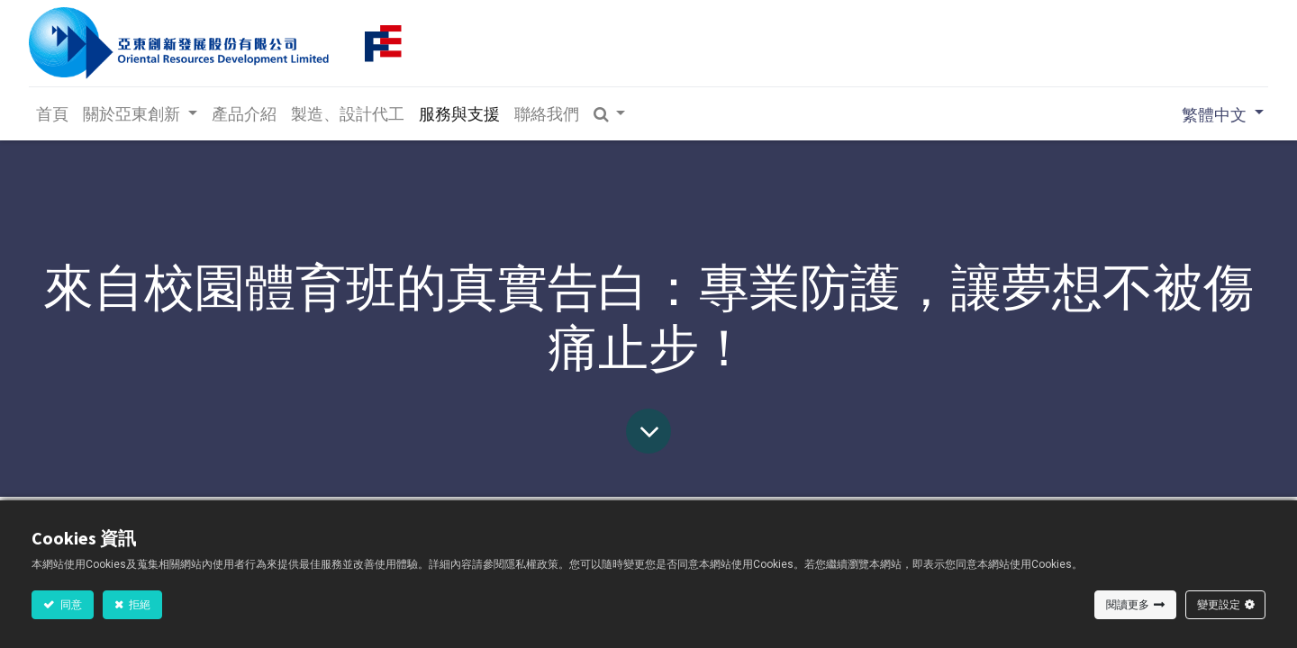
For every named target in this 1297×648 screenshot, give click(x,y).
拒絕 (138, 604)
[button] (612, 113)
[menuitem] (55, 113)
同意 (70, 604)
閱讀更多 (1127, 604)
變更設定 (1218, 604)
